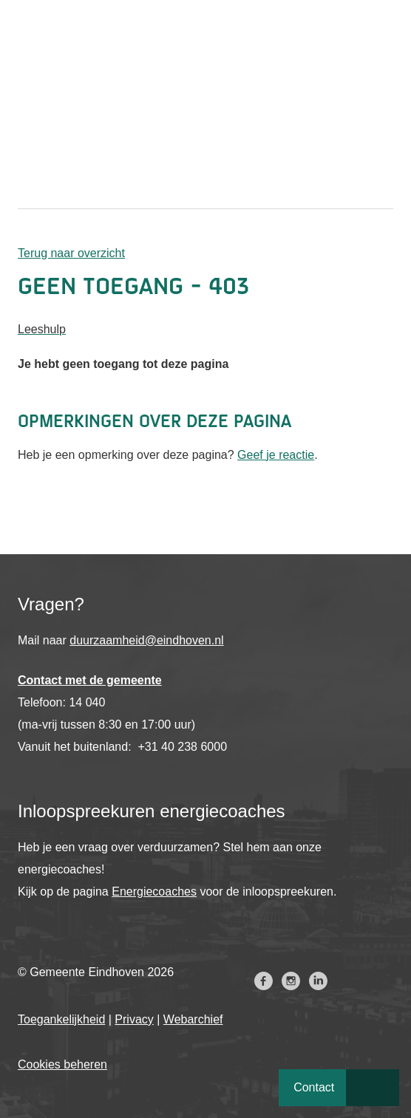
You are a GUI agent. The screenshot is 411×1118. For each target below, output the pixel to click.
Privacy (134, 1019)
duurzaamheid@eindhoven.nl (146, 640)
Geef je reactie (275, 455)
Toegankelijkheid (61, 1019)
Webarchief (193, 1019)
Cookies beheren (62, 1064)
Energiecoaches (154, 891)
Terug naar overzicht (71, 253)
